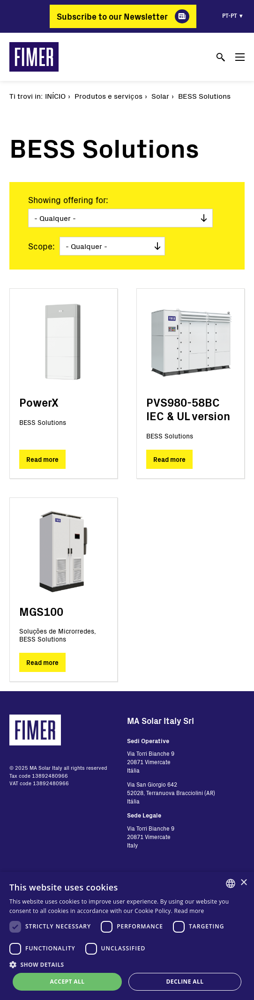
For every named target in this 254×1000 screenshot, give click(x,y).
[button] (127, 964)
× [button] (243, 882)
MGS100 (41, 611)
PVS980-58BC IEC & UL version (188, 408)
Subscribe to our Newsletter (112, 16)
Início (55, 96)
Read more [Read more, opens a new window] (189, 911)
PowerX (39, 402)
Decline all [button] (185, 981)
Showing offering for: (68, 199)
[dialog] (127, 936)
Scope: (41, 246)
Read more (42, 459)
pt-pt (229, 15)
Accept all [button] (67, 981)
